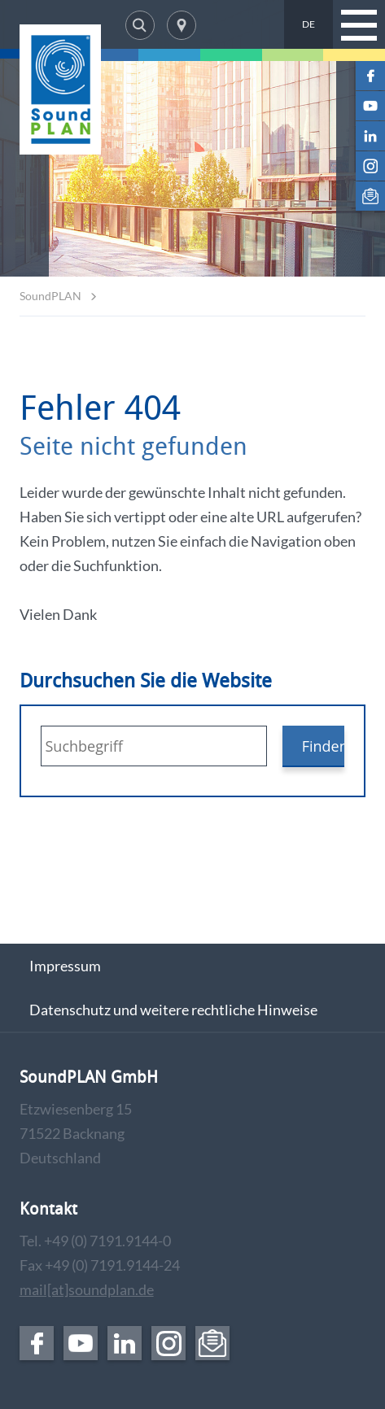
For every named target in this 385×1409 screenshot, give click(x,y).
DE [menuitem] (308, 24)
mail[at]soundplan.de (87, 1289)
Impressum (65, 966)
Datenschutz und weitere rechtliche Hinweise (173, 1010)
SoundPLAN (50, 296)
